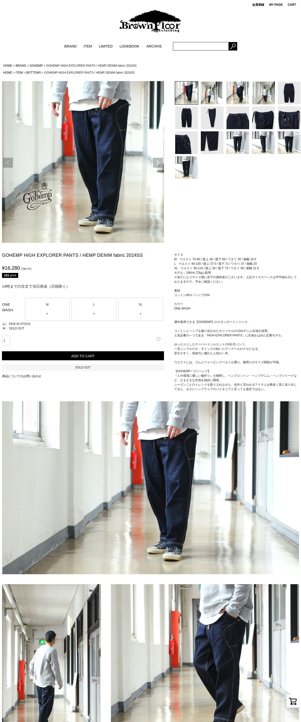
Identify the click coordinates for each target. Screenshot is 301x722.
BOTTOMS (33, 72)
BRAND (70, 46)
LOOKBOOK (129, 46)
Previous (8, 163)
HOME (7, 65)
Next (158, 163)
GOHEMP (36, 65)
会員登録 (258, 4)
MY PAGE (276, 4)
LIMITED (106, 46)
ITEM (87, 46)
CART (292, 4)
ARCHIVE (154, 46)
